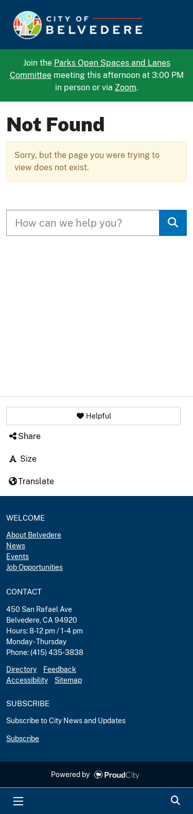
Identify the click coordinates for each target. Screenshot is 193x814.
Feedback (59, 669)
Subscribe (22, 738)
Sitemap (68, 680)
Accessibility (27, 680)
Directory (21, 669)
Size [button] (22, 459)
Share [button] (24, 436)
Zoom (125, 87)
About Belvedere (33, 535)
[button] (93, 416)
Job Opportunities (34, 567)
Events (17, 556)
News (15, 546)
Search (175, 801)
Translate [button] (31, 481)
